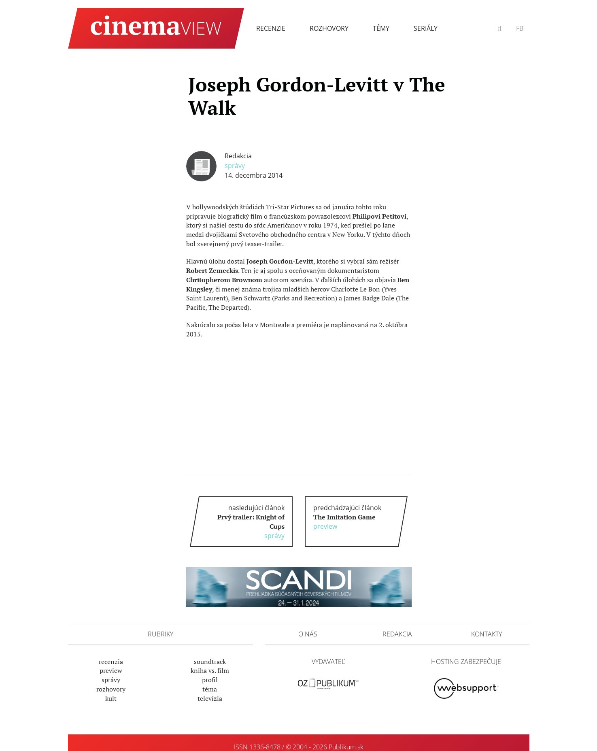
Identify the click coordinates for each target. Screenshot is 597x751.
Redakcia (238, 155)
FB (519, 28)
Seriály (426, 28)
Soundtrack (210, 661)
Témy (381, 28)
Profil (210, 679)
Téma (209, 689)
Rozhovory (329, 28)
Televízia (210, 698)
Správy (235, 165)
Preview (111, 670)
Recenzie (270, 28)
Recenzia (111, 661)
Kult (111, 698)
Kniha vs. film (210, 670)
